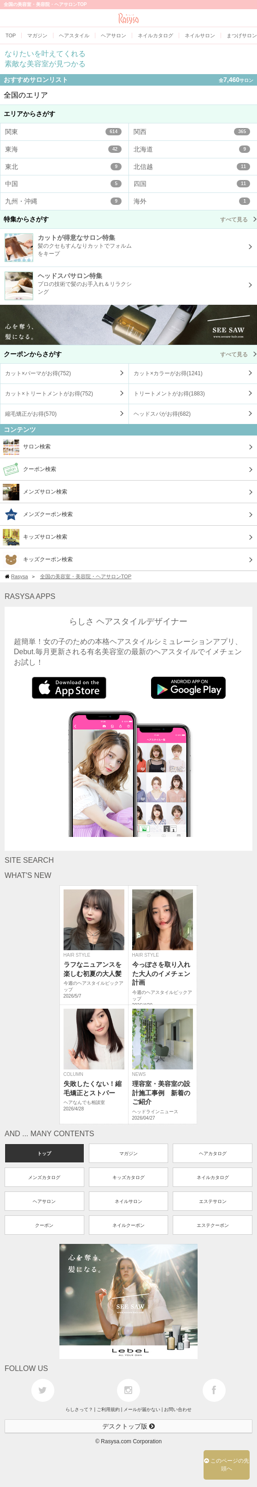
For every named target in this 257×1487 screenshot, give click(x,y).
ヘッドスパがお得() (162, 414)
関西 (192, 131)
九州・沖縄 (63, 201)
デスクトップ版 (128, 1426)
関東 (63, 131)
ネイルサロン (128, 1201)
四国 (192, 183)
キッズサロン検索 (35, 537)
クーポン (44, 1225)
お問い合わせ (178, 1409)
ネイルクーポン (128, 1225)
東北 (63, 166)
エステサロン (213, 1201)
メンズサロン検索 (35, 492)
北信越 (192, 166)
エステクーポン (213, 1225)
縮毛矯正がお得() (31, 414)
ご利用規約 (108, 1409)
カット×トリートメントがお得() (49, 393)
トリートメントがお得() (169, 393)
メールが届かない (141, 1409)
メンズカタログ (44, 1177)
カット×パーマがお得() (38, 373)
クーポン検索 (29, 469)
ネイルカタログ (213, 1177)
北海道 (192, 149)
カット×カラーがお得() (168, 373)
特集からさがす (130, 219)
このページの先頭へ (226, 1465)
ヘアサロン (44, 1201)
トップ (44, 1153)
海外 (192, 201)
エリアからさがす (29, 113)
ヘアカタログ (213, 1153)
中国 (63, 183)
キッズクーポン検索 (38, 560)
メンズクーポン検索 (38, 514)
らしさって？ (79, 1409)
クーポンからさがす (130, 354)
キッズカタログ (128, 1177)
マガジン (128, 1153)
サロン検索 (27, 447)
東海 (63, 149)
